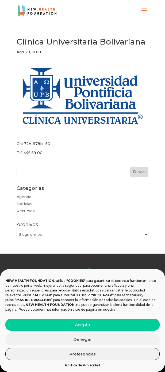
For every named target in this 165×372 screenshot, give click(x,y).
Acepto (82, 324)
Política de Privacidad (82, 365)
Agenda (24, 196)
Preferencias (82, 354)
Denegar (82, 339)
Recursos (26, 211)
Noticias (24, 203)
